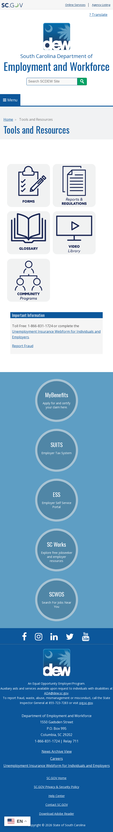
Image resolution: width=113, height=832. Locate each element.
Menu (10, 99)
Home (8, 119)
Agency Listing (101, 5)
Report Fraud (22, 345)
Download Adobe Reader (56, 814)
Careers (56, 758)
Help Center (56, 796)
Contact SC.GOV (56, 805)
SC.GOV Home (56, 778)
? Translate (98, 14)
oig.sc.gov (86, 703)
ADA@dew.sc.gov (56, 693)
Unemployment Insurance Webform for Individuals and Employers (56, 765)
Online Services (75, 5)
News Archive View (57, 751)
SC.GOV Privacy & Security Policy (56, 787)
